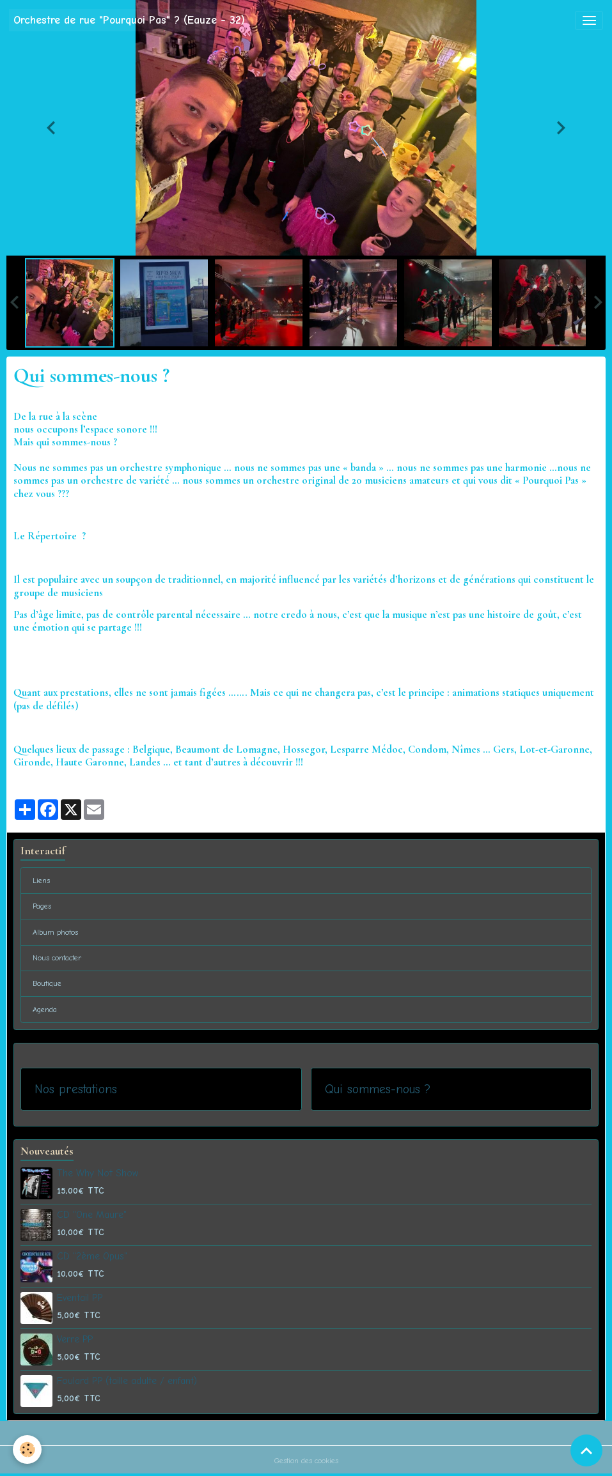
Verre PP (75, 1339)
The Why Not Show (97, 1173)
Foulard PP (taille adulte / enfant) (127, 1381)
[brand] (129, 20)
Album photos (55, 932)
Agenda (45, 1009)
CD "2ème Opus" (92, 1256)
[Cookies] (27, 1449)
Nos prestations (76, 1089)
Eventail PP (79, 1297)
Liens (41, 880)
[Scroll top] (586, 1450)
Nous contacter (57, 957)
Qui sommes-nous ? (377, 1089)
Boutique (47, 983)
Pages (42, 906)
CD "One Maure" (92, 1214)
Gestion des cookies (306, 1460)
